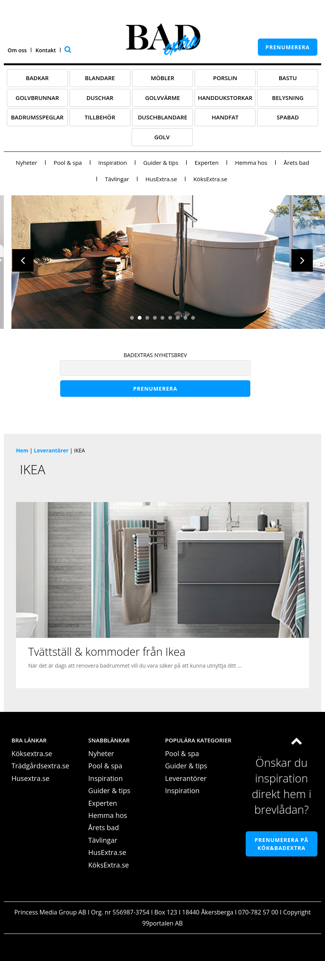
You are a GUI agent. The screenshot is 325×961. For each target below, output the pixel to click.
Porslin (225, 80)
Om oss (17, 50)
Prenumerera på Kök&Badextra (282, 846)
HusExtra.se (161, 181)
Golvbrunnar (37, 100)
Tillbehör (100, 120)
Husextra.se (30, 781)
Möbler (162, 80)
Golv (161, 139)
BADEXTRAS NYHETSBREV (155, 357)
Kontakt (45, 50)
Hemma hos (251, 165)
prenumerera (287, 47)
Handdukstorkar (225, 100)
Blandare (100, 80)
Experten (207, 165)
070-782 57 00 (258, 915)
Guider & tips (161, 165)
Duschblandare (162, 120)
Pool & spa (67, 165)
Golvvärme (162, 100)
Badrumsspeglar (37, 120)
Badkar (37, 80)
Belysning (288, 100)
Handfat (225, 120)
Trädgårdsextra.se (40, 768)
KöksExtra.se (210, 181)
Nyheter (26, 165)
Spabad (288, 120)
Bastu (287, 80)
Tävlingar (117, 181)
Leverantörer (51, 453)
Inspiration (112, 165)
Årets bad (296, 165)
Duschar (100, 100)
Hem (22, 453)
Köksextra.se (31, 756)
